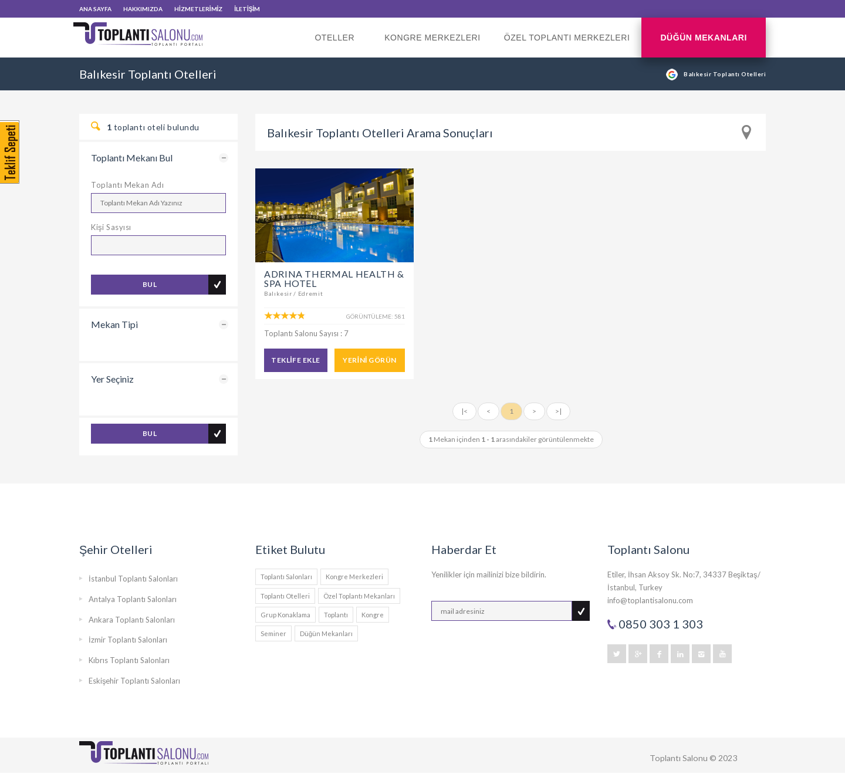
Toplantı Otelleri (285, 596)
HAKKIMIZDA (143, 8)
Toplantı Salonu (679, 758)
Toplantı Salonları (286, 576)
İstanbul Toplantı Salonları (133, 578)
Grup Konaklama (285, 614)
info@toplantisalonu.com (650, 600)
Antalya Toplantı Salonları (133, 599)
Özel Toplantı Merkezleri (567, 37)
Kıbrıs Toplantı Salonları (129, 660)
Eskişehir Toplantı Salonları (135, 680)
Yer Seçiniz (112, 378)
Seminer (273, 633)
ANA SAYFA (95, 8)
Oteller (338, 45)
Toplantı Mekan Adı (127, 185)
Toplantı (336, 614)
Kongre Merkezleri (432, 37)
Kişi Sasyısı (111, 227)
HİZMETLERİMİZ (198, 8)
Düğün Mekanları (703, 37)
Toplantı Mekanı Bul (132, 157)
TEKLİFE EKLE (295, 360)
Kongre (372, 614)
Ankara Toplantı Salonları (132, 619)
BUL (150, 284)
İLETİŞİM (247, 8)
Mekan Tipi (114, 324)
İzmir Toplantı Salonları (128, 639)
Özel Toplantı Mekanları (359, 596)
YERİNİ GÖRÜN (369, 360)
